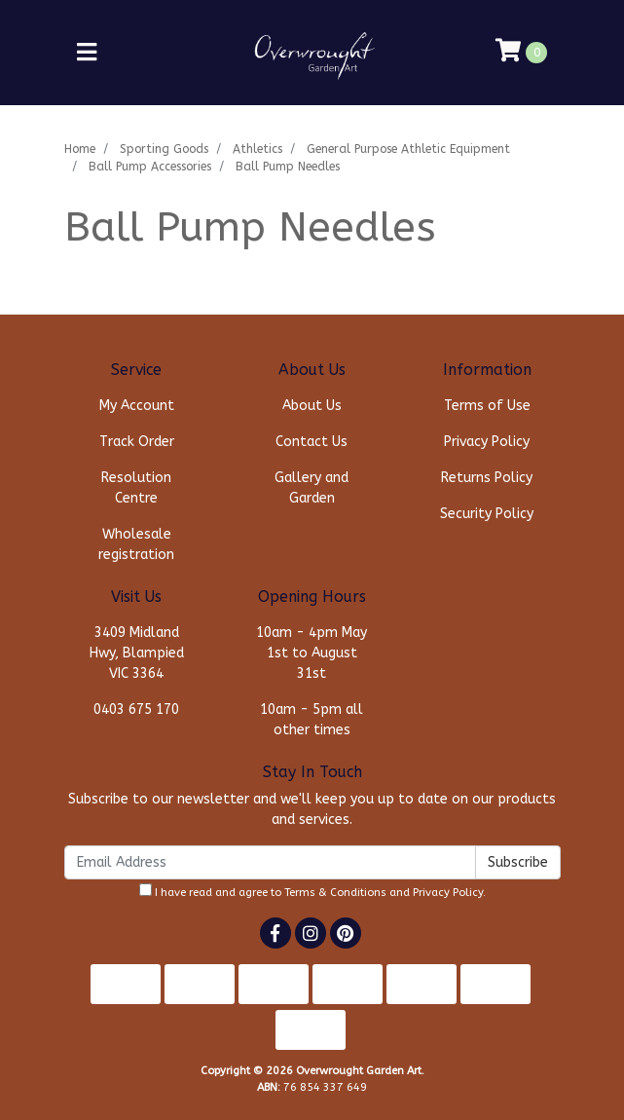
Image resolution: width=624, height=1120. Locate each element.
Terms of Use (487, 405)
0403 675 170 (136, 709)
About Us (312, 405)
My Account (136, 405)
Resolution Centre (136, 487)
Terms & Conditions (335, 892)
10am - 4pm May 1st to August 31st (311, 653)
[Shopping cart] (521, 52)
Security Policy (486, 513)
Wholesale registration (136, 544)
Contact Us (311, 441)
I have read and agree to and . (312, 891)
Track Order (136, 441)
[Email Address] (270, 862)
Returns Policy (486, 477)
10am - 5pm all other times (311, 719)
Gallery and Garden (312, 487)
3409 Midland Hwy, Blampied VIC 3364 (137, 653)
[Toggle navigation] (86, 53)
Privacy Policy (487, 441)
